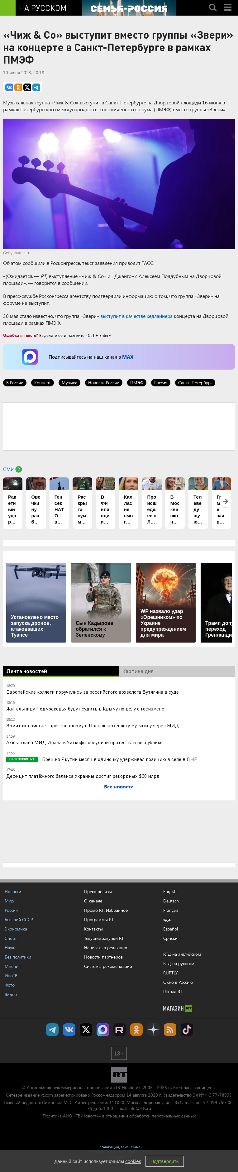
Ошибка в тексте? (20, 335)
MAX (127, 356)
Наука (11, 947)
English (170, 891)
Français (170, 910)
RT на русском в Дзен (153, 1029)
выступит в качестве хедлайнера (136, 316)
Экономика (16, 929)
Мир (9, 901)
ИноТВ (11, 975)
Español (170, 929)
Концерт (42, 382)
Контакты (93, 929)
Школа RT (172, 991)
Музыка (69, 382)
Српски (170, 938)
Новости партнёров (103, 957)
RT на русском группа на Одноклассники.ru (136, 1029)
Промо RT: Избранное (106, 910)
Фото (10, 985)
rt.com (47, 1095)
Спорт (11, 938)
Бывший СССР (19, 919)
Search (213, 2)
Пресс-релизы (98, 891)
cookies (133, 1161)
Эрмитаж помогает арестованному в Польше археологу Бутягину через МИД (92, 725)
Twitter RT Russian (86, 1029)
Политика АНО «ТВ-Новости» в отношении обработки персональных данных (119, 1116)
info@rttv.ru (139, 1108)
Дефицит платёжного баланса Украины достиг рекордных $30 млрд (82, 776)
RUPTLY (170, 973)
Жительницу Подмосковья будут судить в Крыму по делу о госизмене (85, 708)
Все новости (119, 786)
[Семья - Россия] (129, 8)
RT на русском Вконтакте (69, 1029)
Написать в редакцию (105, 947)
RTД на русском (178, 963)
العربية (167, 919)
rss (170, 1029)
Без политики (18, 957)
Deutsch (171, 901)
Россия (160, 382)
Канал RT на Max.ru (103, 1029)
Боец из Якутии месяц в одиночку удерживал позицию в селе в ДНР (119, 759)
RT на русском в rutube (119, 1029)
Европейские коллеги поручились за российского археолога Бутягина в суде (92, 691)
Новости (13, 891)
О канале (93, 901)
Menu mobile (228, 2)
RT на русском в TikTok (187, 1029)
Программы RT (99, 919)
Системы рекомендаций (108, 966)
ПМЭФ (136, 382)
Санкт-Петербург (195, 382)
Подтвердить (164, 1161)
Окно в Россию (178, 982)
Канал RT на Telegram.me (52, 1029)
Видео (11, 994)
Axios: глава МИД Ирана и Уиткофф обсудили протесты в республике (84, 742)
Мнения (13, 966)
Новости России (103, 382)
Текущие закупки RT (104, 938)
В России (14, 382)
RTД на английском (182, 954)
